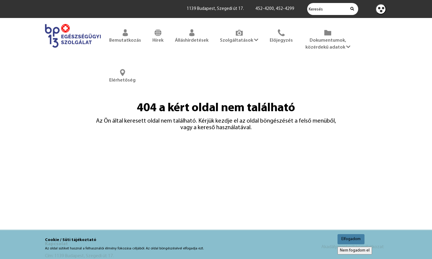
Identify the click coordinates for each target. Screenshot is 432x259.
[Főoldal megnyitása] (73, 49)
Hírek (158, 35)
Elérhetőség (122, 75)
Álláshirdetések (191, 35)
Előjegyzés (281, 35)
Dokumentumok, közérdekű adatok (327, 39)
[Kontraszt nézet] (381, 9)
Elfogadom (351, 239)
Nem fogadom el (355, 250)
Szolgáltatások (239, 35)
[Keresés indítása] (352, 9)
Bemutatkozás (125, 35)
